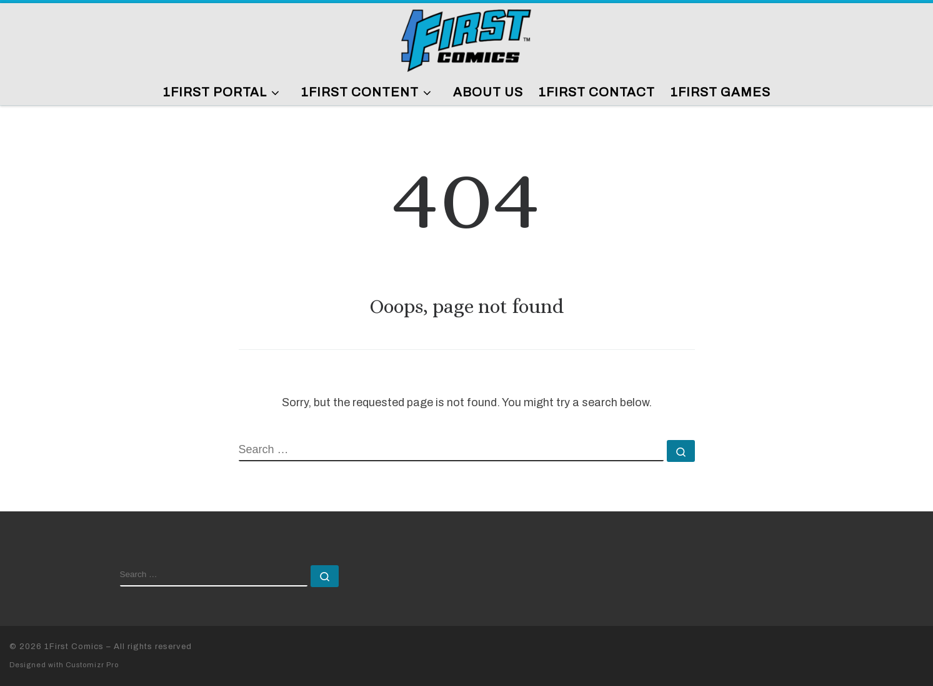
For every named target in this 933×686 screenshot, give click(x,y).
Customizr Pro (92, 664)
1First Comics (74, 646)
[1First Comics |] (467, 38)
